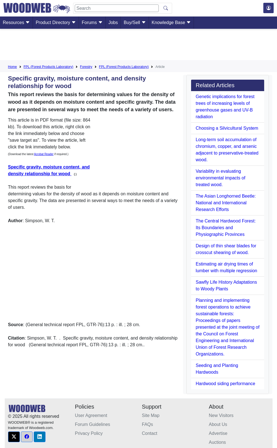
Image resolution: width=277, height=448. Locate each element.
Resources (16, 22)
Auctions (217, 442)
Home (12, 67)
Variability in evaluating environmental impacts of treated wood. (220, 178)
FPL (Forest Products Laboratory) (48, 67)
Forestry (86, 67)
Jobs (113, 22)
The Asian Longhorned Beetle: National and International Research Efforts (226, 203)
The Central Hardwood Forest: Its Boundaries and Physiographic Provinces (226, 228)
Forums (92, 22)
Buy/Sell (135, 22)
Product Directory (56, 22)
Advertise (218, 433)
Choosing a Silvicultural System (227, 128)
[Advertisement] (138, 45)
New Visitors (221, 415)
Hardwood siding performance (225, 383)
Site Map (151, 415)
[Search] (117, 8)
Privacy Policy (89, 433)
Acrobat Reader (44, 154)
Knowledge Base (171, 22)
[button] (14, 437)
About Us (218, 424)
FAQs (147, 424)
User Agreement (91, 415)
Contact (149, 433)
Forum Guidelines (92, 424)
